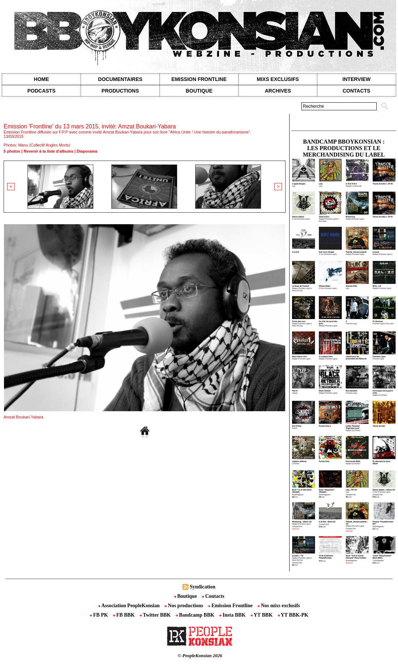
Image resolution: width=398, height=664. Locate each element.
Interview (356, 79)
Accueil (9, 116)
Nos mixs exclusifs (278, 605)
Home (41, 79)
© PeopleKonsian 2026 (200, 655)
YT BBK (262, 615)
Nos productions (184, 605)
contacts (357, 91)
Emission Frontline (198, 79)
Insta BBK (233, 615)
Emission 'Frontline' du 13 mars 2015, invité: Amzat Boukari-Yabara (106, 116)
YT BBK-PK (293, 615)
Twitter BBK (156, 615)
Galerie (29, 116)
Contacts (213, 596)
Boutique (199, 91)
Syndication (202, 586)
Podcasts (41, 91)
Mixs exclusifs (278, 79)
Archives (278, 91)
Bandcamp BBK (196, 615)
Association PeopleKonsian (129, 605)
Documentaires (120, 79)
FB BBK (124, 615)
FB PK (99, 615)
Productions (120, 91)
